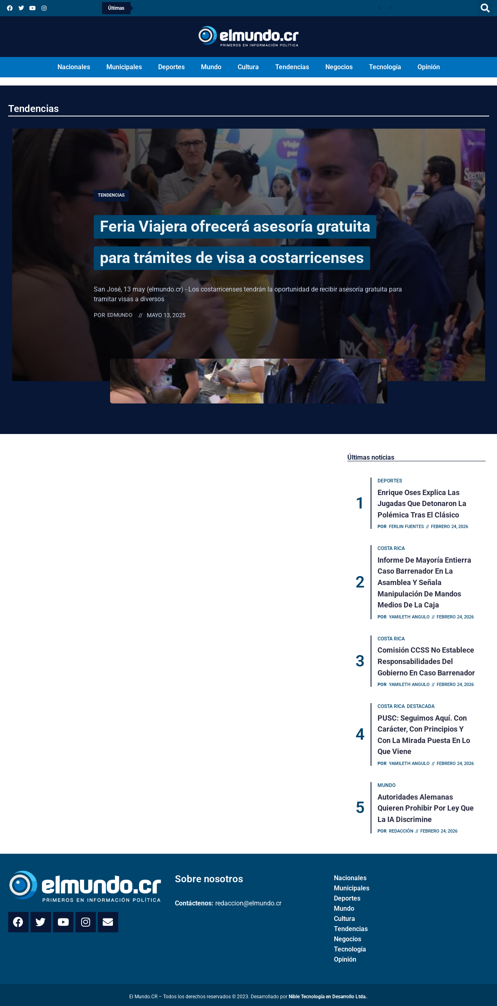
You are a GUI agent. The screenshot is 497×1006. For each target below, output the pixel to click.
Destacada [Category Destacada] (421, 705)
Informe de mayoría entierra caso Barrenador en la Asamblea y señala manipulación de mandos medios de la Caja (425, 581)
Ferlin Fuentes (406, 526)
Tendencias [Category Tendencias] (112, 180)
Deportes (171, 67)
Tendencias (292, 67)
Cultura (248, 67)
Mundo (211, 67)
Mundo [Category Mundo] (387, 783)
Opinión (428, 67)
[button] (485, 8)
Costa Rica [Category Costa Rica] (391, 548)
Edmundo (121, 331)
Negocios (339, 67)
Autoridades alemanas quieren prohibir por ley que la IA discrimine (426, 805)
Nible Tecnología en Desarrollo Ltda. (328, 993)
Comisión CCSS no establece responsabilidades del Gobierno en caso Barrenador (426, 659)
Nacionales (73, 67)
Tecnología (385, 67)
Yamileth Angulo (409, 615)
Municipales (124, 67)
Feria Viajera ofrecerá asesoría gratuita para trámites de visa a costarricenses (237, 241)
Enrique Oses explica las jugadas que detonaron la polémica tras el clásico (422, 503)
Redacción (401, 828)
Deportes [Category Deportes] (390, 481)
